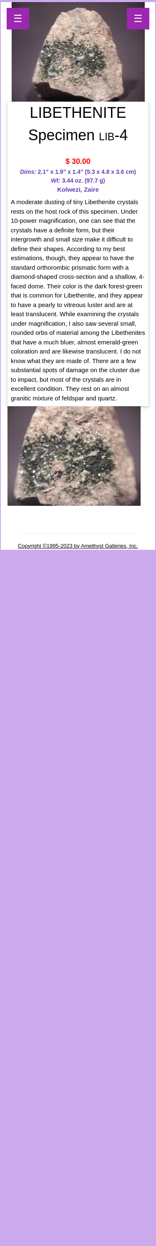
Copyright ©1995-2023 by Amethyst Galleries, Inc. (78, 546)
